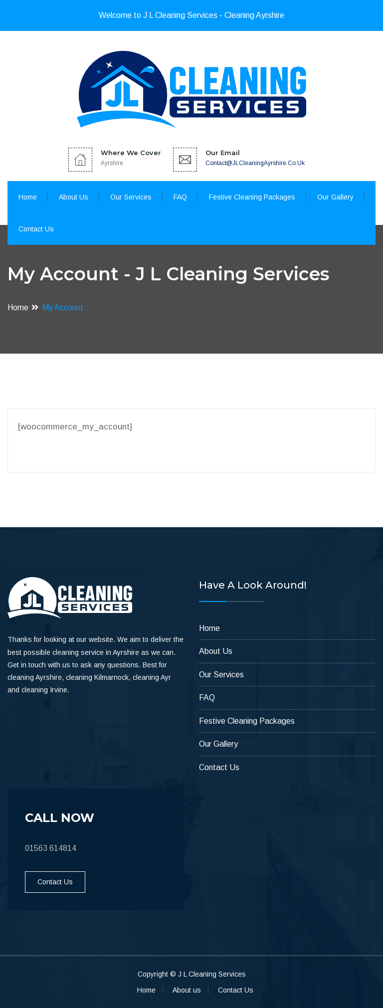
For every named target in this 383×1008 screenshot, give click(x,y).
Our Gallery (335, 197)
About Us (73, 197)
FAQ (180, 197)
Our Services (131, 197)
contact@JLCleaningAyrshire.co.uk (255, 163)
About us (187, 990)
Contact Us (36, 229)
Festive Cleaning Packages (252, 197)
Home (27, 197)
